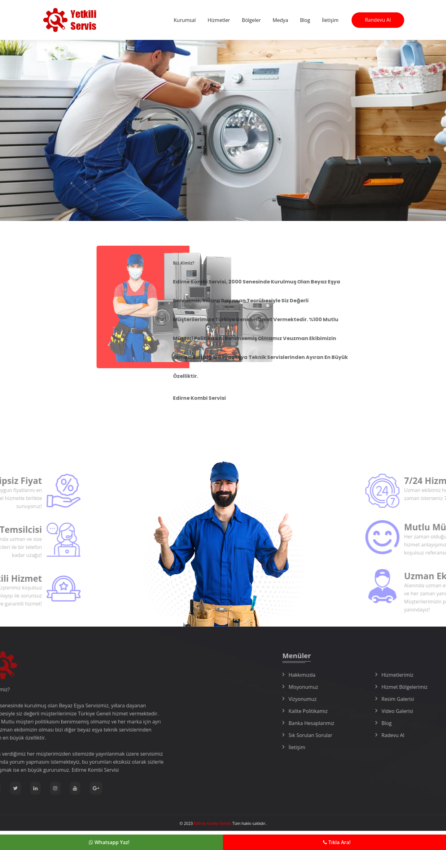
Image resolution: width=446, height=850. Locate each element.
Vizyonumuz (364, 699)
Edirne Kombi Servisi (216, 823)
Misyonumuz (365, 687)
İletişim (330, 20)
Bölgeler (251, 20)
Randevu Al (378, 19)
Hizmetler (219, 20)
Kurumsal (185, 20)
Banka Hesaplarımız (373, 723)
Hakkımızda (364, 674)
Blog (305, 20)
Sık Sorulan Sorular (372, 735)
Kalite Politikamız (370, 711)
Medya (280, 20)
